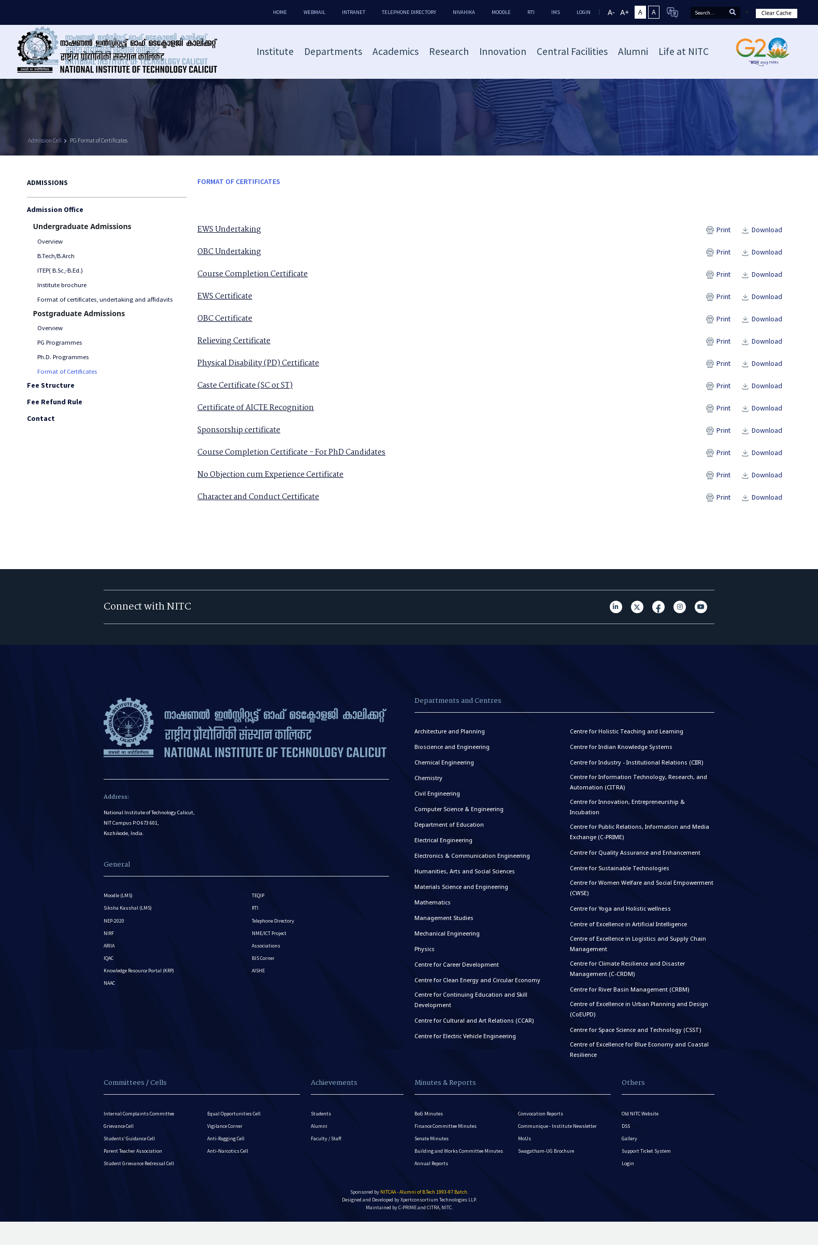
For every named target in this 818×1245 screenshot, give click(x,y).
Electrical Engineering (443, 847)
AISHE (259, 998)
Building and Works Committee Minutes (460, 1168)
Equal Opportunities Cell (235, 1120)
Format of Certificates (67, 371)
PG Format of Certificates (98, 140)
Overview (50, 241)
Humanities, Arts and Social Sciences (464, 878)
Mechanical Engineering (447, 940)
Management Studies (443, 924)
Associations (266, 966)
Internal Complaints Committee (140, 1120)
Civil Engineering (437, 800)
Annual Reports (432, 1184)
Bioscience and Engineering (452, 753)
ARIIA (110, 966)
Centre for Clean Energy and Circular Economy (477, 987)
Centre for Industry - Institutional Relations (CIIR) (636, 769)
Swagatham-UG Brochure (547, 1168)
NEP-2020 (114, 934)
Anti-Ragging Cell (227, 1152)
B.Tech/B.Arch (56, 256)
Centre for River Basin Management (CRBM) (629, 996)
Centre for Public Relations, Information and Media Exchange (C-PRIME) (639, 838)
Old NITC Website (641, 1120)
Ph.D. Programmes (63, 357)
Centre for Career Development (456, 971)
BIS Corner (264, 982)
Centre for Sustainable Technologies (619, 875)
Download (769, 229)
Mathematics (432, 909)
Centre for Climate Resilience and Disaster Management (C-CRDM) (627, 975)
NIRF (109, 950)
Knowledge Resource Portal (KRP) (142, 998)
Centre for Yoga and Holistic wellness (620, 915)
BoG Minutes (428, 1120)
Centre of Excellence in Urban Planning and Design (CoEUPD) (639, 1016)
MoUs (524, 1152)
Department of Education (449, 831)
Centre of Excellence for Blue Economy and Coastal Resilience (639, 1056)
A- (611, 12)
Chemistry (428, 784)
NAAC (110, 1014)
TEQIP (258, 902)
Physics (424, 955)
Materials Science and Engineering (461, 893)
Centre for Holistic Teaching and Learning (626, 738)
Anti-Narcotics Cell (228, 1168)
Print (726, 229)
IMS (555, 12)
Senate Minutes (432, 1152)
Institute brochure (62, 285)
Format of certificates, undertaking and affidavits (105, 299)
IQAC (109, 982)
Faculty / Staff (326, 1152)
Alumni (319, 1136)
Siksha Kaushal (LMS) (129, 918)
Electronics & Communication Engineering (472, 862)
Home (280, 12)
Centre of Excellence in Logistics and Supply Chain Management (638, 950)
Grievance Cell (120, 1136)
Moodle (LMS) (119, 902)
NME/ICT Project (270, 950)
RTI (531, 12)
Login (628, 1184)
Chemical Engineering (444, 769)
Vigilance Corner (225, 1136)
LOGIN (584, 12)
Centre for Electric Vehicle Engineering (465, 1042)
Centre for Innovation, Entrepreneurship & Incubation (627, 814)
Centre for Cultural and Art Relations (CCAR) (474, 1027)
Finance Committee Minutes (446, 1136)
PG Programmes (59, 342)
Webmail (314, 12)
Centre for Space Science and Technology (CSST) (635, 1036)
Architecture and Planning (449, 738)
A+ (624, 12)
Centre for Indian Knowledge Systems (621, 753)
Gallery (630, 1152)
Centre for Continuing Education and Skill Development (470, 1006)
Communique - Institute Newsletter (559, 1136)
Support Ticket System (648, 1168)
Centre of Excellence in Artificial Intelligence (628, 931)
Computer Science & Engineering (459, 815)
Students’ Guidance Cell (131, 1152)
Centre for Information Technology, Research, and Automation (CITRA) (638, 789)
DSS (626, 1136)
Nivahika (464, 12)
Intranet (353, 12)
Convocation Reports (541, 1120)
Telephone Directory (409, 12)
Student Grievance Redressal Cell (142, 1184)
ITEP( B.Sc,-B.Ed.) (60, 270)
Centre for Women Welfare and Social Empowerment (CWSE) (641, 894)
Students (322, 1120)
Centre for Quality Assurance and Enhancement (635, 859)
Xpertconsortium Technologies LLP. (438, 1224)
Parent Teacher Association (134, 1168)
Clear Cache (777, 13)
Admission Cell (45, 140)
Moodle (501, 12)
